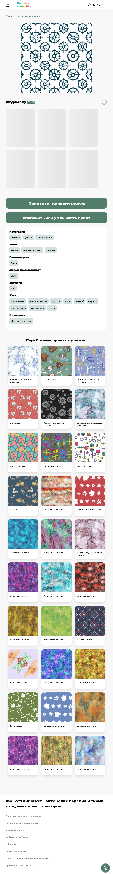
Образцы (11, 844)
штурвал (92, 301)
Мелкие (14, 250)
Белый (14, 275)
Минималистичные (32, 250)
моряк (68, 301)
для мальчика (17, 301)
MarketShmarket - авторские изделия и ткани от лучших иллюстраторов (54, 803)
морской (56, 301)
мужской (79, 301)
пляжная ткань (18, 308)
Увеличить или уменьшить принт (56, 217)
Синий (14, 263)
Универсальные (44, 237)
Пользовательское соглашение (23, 816)
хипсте (52, 308)
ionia (31, 102)
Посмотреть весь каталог (24, 16)
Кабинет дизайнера (17, 837)
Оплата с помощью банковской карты (27, 858)
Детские (28, 237)
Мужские (15, 237)
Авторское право (15, 830)
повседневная (37, 308)
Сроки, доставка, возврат (20, 865)
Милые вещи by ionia (21, 321)
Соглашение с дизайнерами (22, 823)
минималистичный (38, 301)
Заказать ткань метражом (56, 203)
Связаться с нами (16, 851)
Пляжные (50, 250)
